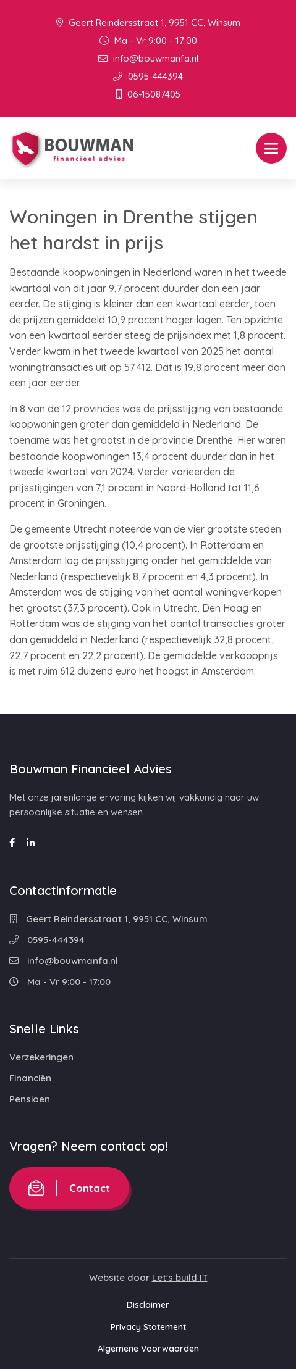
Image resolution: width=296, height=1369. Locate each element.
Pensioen (29, 1099)
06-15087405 (148, 94)
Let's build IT (180, 1277)
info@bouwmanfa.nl (148, 58)
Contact (69, 1188)
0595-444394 (148, 76)
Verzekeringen (41, 1057)
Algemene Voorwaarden (148, 1348)
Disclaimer (148, 1304)
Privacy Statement (148, 1327)
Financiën (30, 1078)
